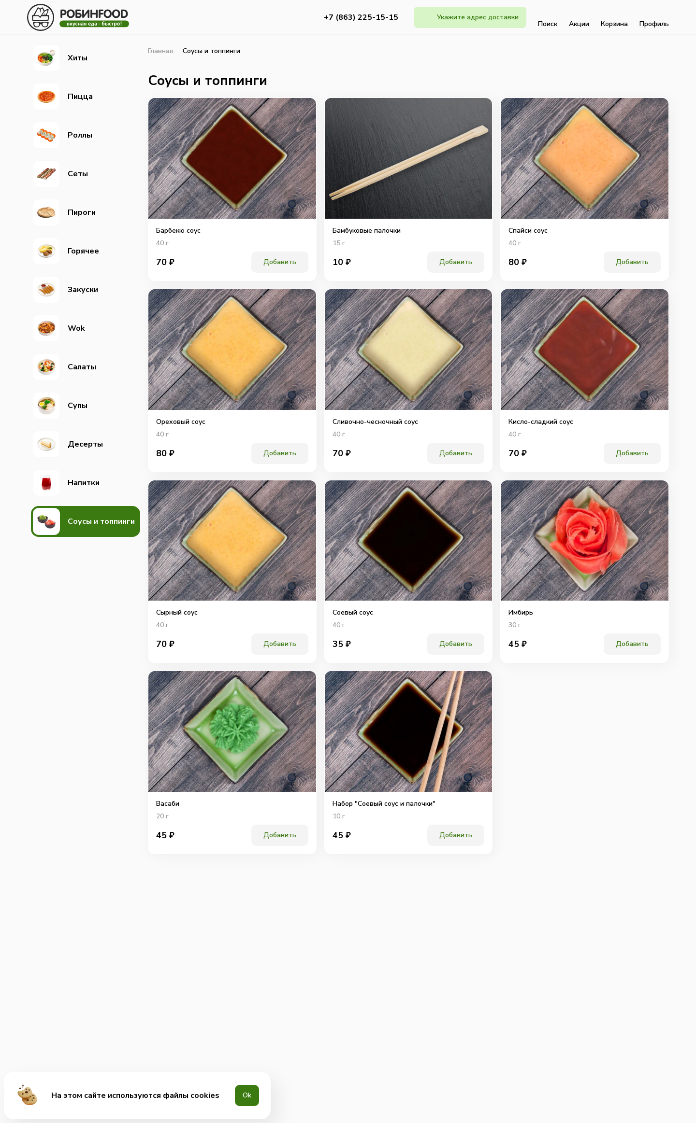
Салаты (64, 366)
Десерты (68, 444)
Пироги (64, 212)
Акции (579, 17)
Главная (160, 51)
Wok (59, 328)
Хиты (60, 57)
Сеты (60, 173)
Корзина (614, 17)
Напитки (66, 482)
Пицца (63, 96)
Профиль (654, 17)
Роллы (62, 135)
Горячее (66, 251)
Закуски (65, 289)
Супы (60, 405)
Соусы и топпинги (84, 521)
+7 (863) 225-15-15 (361, 17)
